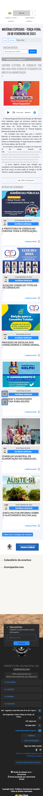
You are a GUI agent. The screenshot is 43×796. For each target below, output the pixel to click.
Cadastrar (21, 643)
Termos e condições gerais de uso (29, 753)
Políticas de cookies (34, 756)
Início (5, 40)
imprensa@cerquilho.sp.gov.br (25, 730)
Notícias (12, 40)
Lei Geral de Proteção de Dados (28, 762)
